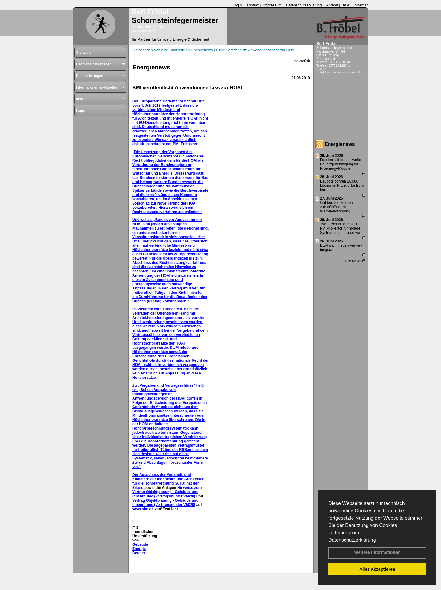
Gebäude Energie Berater (140, 548)
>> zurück (302, 61)
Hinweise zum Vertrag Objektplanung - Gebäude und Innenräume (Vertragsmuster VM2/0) (167, 491)
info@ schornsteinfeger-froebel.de (341, 72)
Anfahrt (332, 5)
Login (237, 5)
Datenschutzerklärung (352, 540)
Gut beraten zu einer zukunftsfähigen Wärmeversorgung (336, 207)
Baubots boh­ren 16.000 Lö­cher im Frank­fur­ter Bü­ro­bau (342, 185)
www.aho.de (143, 509)
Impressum (347, 532)
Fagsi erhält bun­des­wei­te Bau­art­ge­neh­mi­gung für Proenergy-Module (340, 164)
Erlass (137, 487)
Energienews (340, 144)
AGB (346, 5)
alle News (355, 261)
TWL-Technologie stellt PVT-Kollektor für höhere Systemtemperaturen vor (340, 228)
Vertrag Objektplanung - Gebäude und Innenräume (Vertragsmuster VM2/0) (165, 502)
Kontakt (252, 5)
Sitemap (361, 5)
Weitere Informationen (377, 552)
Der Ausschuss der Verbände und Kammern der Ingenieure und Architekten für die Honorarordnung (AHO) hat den (168, 479)
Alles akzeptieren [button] (377, 569)
